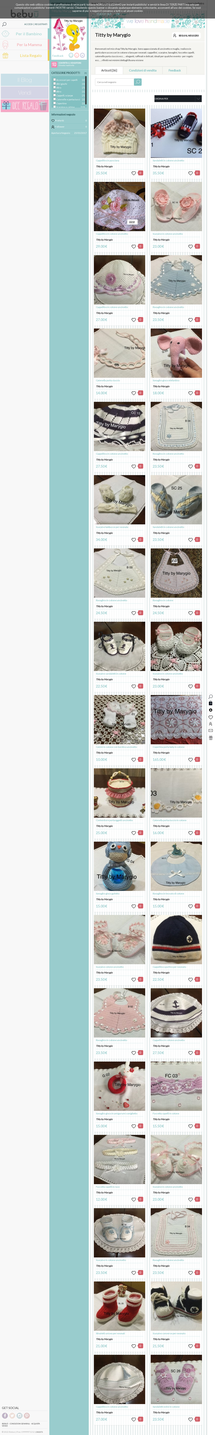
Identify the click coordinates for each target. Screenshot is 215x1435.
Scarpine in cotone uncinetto (111, 1260)
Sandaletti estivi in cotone (166, 1406)
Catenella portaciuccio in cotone (169, 820)
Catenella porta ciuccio (108, 380)
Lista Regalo (31, 55)
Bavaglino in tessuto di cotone (168, 893)
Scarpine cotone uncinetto (109, 966)
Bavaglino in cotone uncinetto (111, 600)
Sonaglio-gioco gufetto (107, 893)
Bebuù (5, 1424)
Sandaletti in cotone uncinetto (168, 160)
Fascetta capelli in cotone (166, 1113)
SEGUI (189, 35)
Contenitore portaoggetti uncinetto (114, 820)
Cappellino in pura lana (107, 160)
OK (118, 14)
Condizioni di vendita (142, 70)
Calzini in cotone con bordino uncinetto (116, 746)
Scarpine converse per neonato (169, 1333)
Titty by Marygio (104, 166)
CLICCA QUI (104, 14)
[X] (85, 73)
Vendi (5, 1426)
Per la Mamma (29, 44)
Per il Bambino (29, 33)
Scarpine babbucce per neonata (112, 527)
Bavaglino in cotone (163, 600)
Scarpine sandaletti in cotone (111, 673)
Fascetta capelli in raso (108, 1186)
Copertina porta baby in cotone (168, 746)
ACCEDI (28, 24)
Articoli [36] (109, 70)
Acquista (35, 1424)
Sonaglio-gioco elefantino (166, 380)
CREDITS (39, 1432)
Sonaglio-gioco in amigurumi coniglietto (116, 1113)
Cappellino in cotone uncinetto (112, 233)
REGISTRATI (41, 24)
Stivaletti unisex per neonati (110, 1333)
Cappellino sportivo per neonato (169, 966)
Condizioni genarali (20, 1424)
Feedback (174, 70)
